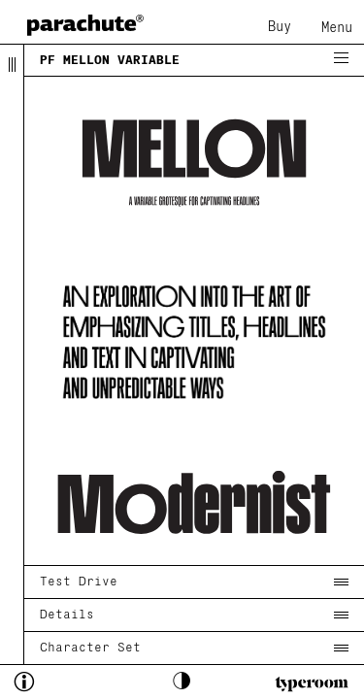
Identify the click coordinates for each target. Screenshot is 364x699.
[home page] (85, 25)
